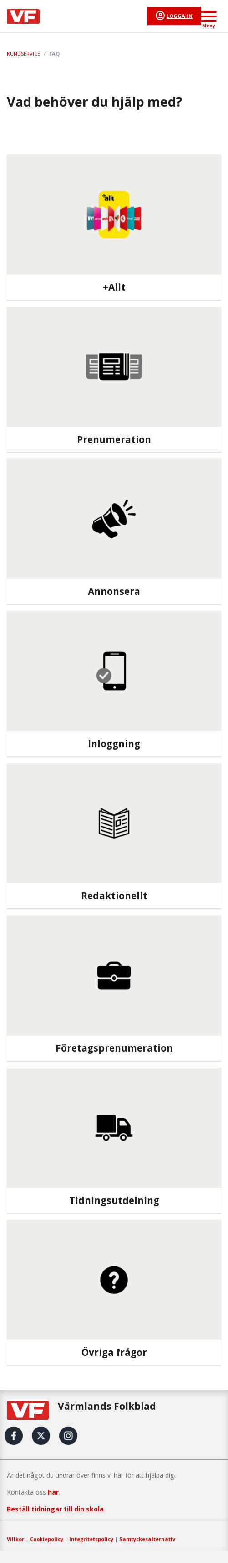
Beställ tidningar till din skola (55, 1509)
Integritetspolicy (91, 1539)
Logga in (180, 15)
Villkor (15, 1539)
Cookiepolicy (46, 1539)
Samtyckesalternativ (147, 1539)
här (53, 1492)
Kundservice (23, 53)
